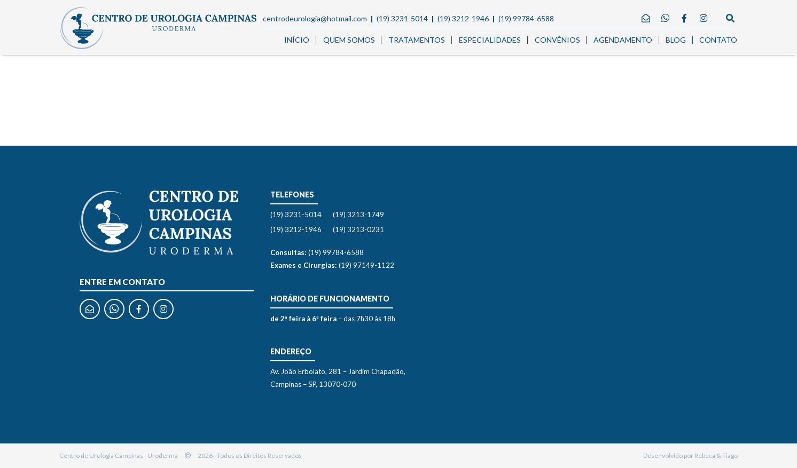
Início (296, 39)
